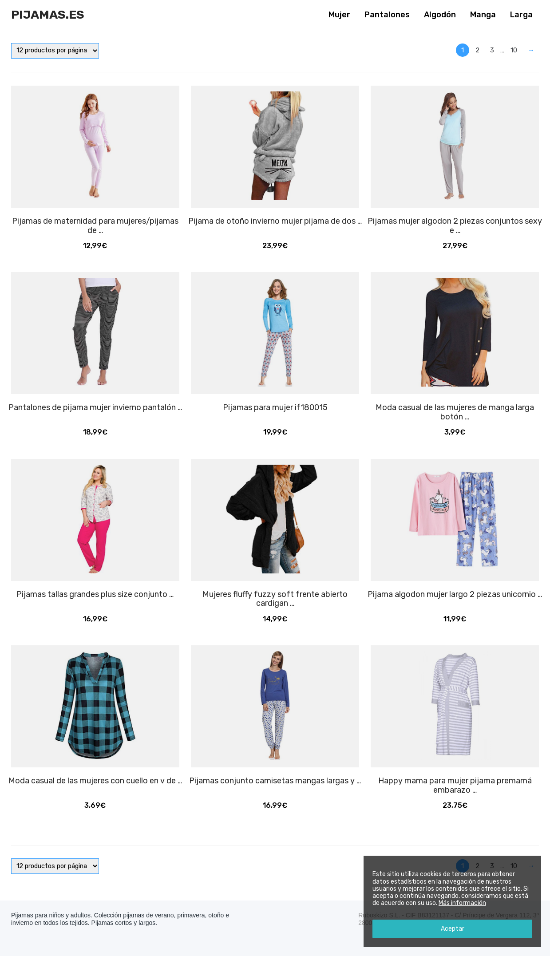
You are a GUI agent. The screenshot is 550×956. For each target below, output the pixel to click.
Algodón (440, 15)
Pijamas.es (47, 15)
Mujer (339, 15)
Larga (521, 15)
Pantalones (387, 15)
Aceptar (452, 928)
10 (513, 50)
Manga (483, 15)
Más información (462, 903)
